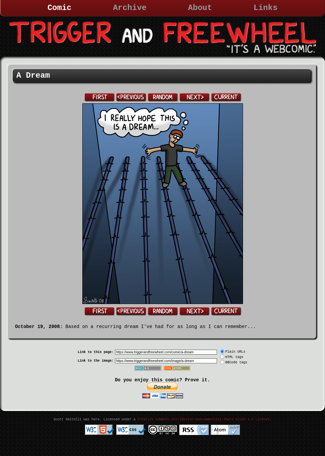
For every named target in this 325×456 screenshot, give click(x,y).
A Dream (33, 75)
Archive (130, 7)
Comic (59, 7)
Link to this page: (96, 352)
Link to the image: (96, 361)
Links (266, 7)
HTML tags (234, 357)
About (200, 7)
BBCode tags (236, 362)
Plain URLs (235, 352)
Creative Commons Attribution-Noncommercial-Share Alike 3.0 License (203, 419)
